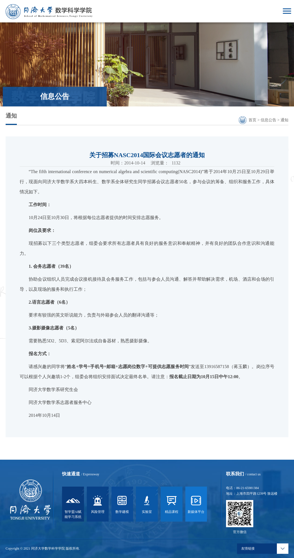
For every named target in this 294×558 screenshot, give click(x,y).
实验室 (147, 505)
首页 (252, 120)
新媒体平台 (196, 505)
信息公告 (268, 120)
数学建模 (122, 505)
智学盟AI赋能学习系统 (73, 507)
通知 (284, 120)
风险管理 (98, 505)
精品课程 (172, 505)
